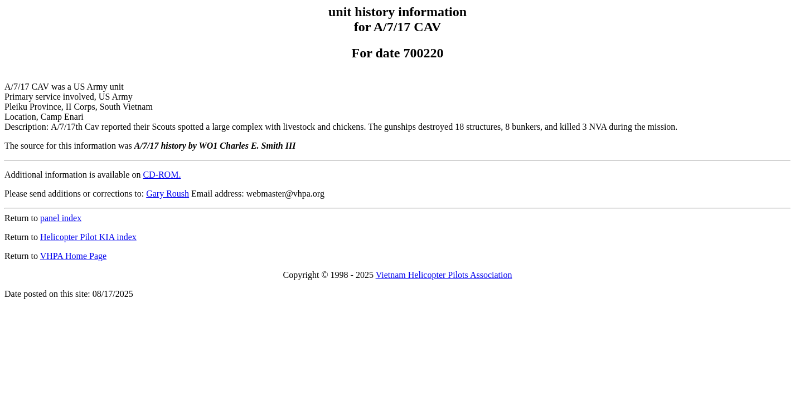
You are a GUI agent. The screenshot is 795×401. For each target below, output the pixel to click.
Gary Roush (167, 193)
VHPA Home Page (73, 256)
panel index (60, 218)
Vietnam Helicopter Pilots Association (444, 275)
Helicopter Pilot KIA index (88, 237)
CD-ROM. (162, 174)
